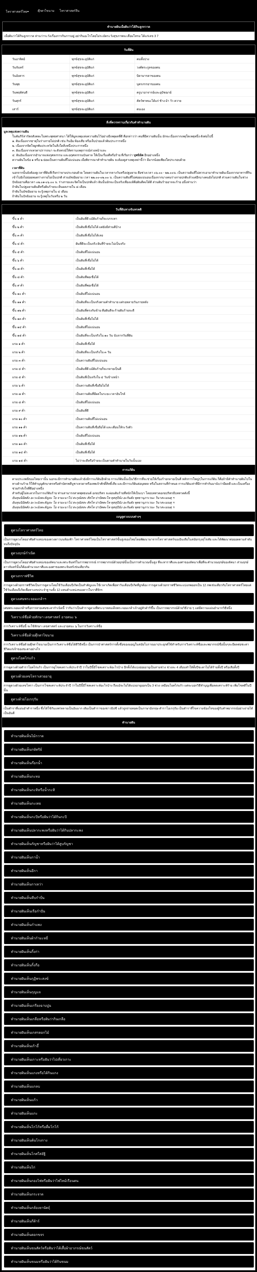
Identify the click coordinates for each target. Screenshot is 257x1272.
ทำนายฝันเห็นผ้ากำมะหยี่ (29, 938)
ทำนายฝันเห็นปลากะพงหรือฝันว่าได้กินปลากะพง (47, 830)
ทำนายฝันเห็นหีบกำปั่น (27, 898)
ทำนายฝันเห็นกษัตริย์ (26, 749)
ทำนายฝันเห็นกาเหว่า (27, 884)
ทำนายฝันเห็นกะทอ (25, 776)
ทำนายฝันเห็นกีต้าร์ (25, 1221)
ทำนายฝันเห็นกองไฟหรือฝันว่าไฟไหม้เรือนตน (44, 1181)
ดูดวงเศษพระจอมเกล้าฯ (28, 599)
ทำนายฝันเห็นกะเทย (26, 803)
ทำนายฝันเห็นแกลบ (25, 1086)
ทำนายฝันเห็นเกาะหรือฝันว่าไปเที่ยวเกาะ (41, 1059)
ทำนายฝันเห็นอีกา (24, 871)
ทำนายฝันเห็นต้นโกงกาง (29, 1140)
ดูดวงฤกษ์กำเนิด (23, 553)
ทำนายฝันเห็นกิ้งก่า (25, 951)
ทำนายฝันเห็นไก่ (23, 1167)
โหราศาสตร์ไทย (17, 11)
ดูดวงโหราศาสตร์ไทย (27, 530)
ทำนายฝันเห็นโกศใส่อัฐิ (28, 1154)
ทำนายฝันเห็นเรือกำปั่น (28, 911)
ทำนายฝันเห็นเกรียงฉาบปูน (31, 1005)
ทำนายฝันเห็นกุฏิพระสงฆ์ (30, 978)
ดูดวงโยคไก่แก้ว (23, 658)
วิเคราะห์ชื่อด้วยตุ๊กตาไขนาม (32, 635)
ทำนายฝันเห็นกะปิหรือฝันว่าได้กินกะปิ (39, 817)
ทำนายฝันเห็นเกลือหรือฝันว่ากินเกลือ (38, 1019)
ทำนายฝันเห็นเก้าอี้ (25, 1046)
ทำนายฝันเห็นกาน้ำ (25, 857)
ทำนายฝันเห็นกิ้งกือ (25, 965)
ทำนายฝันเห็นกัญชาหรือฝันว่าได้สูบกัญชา (42, 844)
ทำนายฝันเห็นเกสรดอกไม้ (30, 1032)
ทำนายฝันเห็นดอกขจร (27, 1234)
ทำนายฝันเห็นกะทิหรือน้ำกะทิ (33, 790)
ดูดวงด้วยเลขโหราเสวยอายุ (31, 676)
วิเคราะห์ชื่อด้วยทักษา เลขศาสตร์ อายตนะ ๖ (44, 617)
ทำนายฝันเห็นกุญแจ (26, 992)
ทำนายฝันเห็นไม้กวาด (27, 736)
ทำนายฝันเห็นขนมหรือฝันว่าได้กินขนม (39, 1261)
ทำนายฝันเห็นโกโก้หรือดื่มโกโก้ (35, 1127)
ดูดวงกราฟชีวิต (22, 576)
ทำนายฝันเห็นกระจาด (27, 1194)
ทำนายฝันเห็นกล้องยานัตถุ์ (30, 1208)
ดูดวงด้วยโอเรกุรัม (24, 699)
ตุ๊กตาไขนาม (46, 10)
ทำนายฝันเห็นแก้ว (24, 1100)
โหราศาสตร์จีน (69, 10)
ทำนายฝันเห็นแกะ (24, 1113)
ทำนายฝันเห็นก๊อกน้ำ (26, 763)
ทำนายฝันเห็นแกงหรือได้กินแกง (34, 1073)
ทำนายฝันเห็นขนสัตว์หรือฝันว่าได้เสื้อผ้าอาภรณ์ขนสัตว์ (51, 1248)
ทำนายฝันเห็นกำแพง (26, 925)
